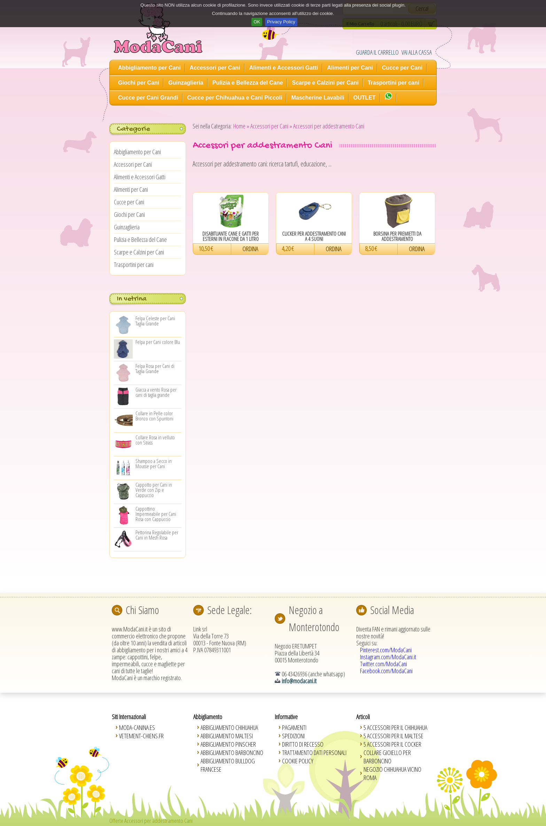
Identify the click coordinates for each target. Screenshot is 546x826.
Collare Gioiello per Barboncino (387, 756)
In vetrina (132, 299)
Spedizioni (293, 736)
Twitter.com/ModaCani (383, 664)
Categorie (133, 129)
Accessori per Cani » (271, 126)
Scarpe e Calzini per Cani (325, 83)
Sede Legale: (229, 610)
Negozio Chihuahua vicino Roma (392, 773)
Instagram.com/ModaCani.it (388, 657)
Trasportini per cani (393, 83)
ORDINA (250, 249)
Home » (241, 126)
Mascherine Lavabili (317, 98)
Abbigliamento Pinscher (228, 744)
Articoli (363, 717)
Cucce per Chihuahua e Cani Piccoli (234, 98)
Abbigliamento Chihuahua (229, 727)
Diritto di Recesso (302, 744)
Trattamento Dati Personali (314, 752)
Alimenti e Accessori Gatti (283, 68)
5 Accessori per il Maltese (393, 736)
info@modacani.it (299, 681)
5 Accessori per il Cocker (392, 744)
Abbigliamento (207, 717)
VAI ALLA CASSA (416, 52)
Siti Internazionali (129, 717)
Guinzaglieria (185, 83)
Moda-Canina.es (137, 727)
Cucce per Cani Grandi (148, 98)
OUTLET (364, 98)
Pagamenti (294, 727)
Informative (286, 717)
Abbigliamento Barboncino (232, 752)
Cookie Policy (297, 761)
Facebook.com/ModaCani (386, 671)
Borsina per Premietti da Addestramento (397, 236)
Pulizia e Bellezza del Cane (247, 83)
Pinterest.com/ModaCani (386, 650)
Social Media (392, 610)
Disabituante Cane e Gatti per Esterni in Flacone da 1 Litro (230, 236)
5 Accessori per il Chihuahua (395, 727)
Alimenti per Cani (350, 68)
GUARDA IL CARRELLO (377, 52)
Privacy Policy (281, 21)
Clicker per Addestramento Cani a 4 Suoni (314, 236)
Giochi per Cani (138, 83)
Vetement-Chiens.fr (141, 736)
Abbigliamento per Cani (149, 68)
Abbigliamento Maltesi (227, 736)
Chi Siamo (142, 610)
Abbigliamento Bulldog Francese (228, 765)
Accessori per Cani (215, 68)
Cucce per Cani (402, 68)
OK (257, 21)
